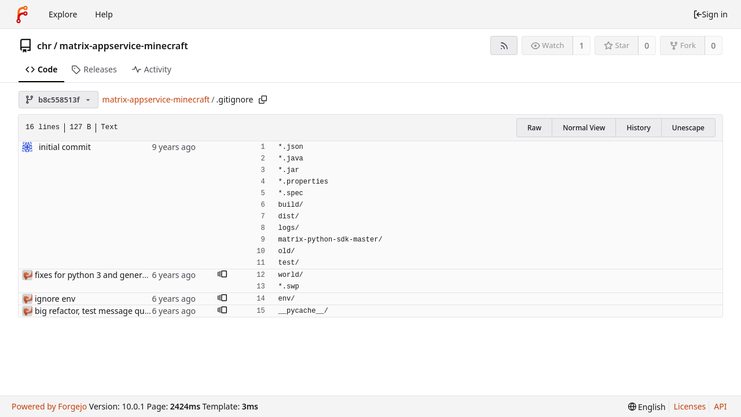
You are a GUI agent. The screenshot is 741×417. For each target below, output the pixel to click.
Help (104, 14)
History (638, 128)
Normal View (584, 128)
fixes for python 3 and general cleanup (108, 274)
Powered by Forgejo (49, 406)
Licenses (690, 406)
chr (44, 46)
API (720, 406)
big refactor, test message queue (97, 310)
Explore (63, 14)
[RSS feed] (504, 45)
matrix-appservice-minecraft (124, 46)
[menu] (647, 406)
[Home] (22, 14)
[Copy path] (263, 100)
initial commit (65, 146)
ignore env (55, 298)
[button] (222, 275)
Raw (534, 128)
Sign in (710, 14)
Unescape (688, 128)
